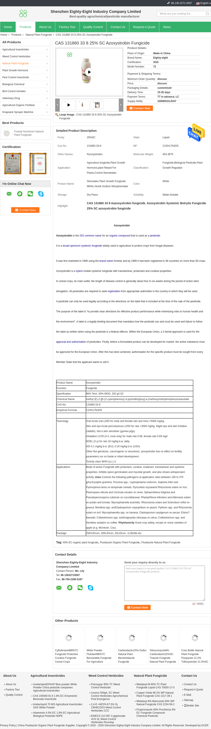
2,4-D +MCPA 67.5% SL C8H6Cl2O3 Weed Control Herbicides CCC (106, 707)
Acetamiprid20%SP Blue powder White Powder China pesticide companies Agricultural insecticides (55, 687)
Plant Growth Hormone (15, 70)
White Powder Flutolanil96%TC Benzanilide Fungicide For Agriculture (99, 656)
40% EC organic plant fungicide (80, 542)
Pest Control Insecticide (15, 77)
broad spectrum (71, 245)
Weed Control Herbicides (16, 56)
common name (93, 235)
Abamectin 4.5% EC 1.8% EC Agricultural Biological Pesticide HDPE (56, 714)
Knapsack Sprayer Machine (17, 112)
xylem (79, 271)
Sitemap (188, 700)
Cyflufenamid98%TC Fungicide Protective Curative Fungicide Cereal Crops (66, 656)
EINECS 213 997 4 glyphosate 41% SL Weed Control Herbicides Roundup (108, 719)
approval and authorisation (71, 341)
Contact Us (118, 27)
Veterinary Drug (11, 98)
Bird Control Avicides (14, 91)
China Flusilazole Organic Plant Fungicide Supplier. (47, 725)
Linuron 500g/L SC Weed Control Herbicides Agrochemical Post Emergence (109, 696)
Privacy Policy (8, 725)
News (166, 27)
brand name (106, 260)
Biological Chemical (13, 84)
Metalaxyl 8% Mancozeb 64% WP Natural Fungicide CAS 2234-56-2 (155, 703)
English (204, 3)
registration (114, 291)
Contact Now (142, 108)
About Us (45, 27)
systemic (86, 245)
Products (25, 27)
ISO (82, 235)
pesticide (155, 235)
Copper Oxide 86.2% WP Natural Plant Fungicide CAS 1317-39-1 (155, 694)
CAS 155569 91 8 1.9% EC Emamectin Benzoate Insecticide (55, 697)
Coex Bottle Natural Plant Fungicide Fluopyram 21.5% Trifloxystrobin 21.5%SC (194, 656)
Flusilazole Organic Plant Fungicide (120, 542)
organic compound (119, 235)
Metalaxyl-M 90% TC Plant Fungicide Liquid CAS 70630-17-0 (155, 686)
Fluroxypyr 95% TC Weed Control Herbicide (105, 686)
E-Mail (187, 694)
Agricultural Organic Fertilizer (18, 105)
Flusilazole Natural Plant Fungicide (160, 542)
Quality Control (93, 27)
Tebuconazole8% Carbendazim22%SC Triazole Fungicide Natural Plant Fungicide (163, 656)
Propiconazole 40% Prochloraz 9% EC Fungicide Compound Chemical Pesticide (156, 712)
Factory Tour (67, 27)
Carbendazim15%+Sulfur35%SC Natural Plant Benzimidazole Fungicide (132, 656)
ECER (204, 725)
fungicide (97, 245)
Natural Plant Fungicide (39, 34)
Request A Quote (144, 27)
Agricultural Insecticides (15, 49)
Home (8, 27)
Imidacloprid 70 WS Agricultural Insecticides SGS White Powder (57, 706)
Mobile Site (191, 705)
